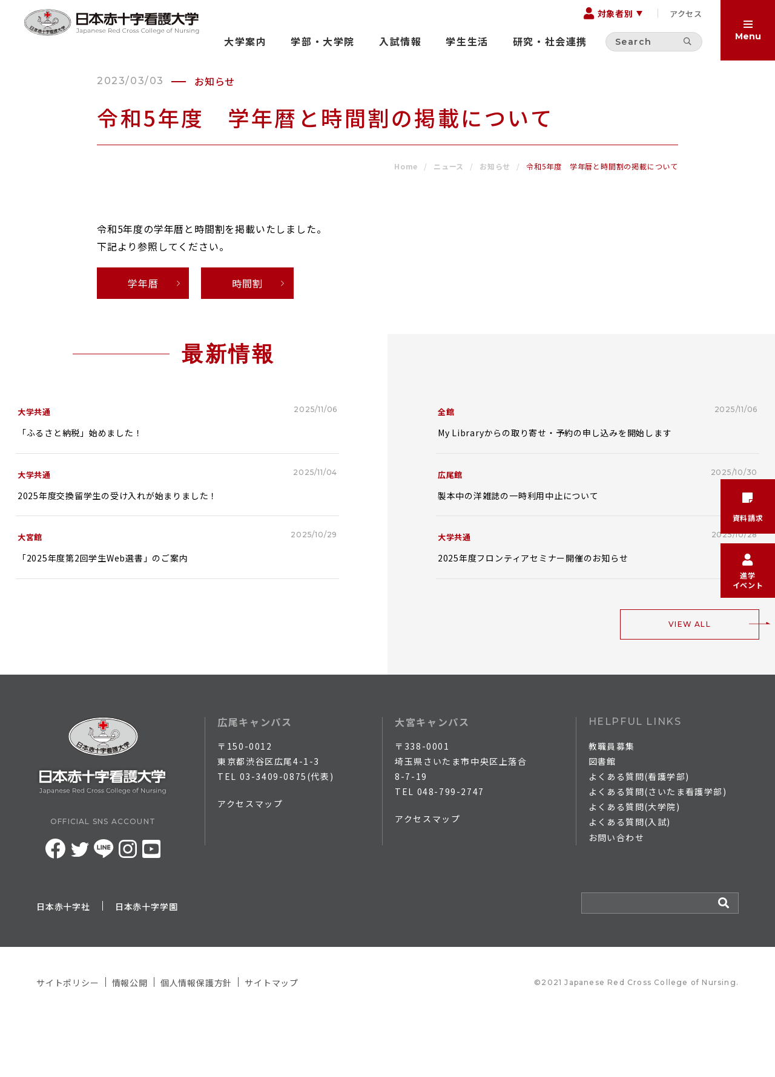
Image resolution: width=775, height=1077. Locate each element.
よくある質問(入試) (630, 882)
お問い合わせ (616, 897)
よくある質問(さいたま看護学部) (658, 851)
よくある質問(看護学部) (639, 836)
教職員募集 (612, 805)
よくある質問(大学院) (634, 866)
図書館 (602, 820)
